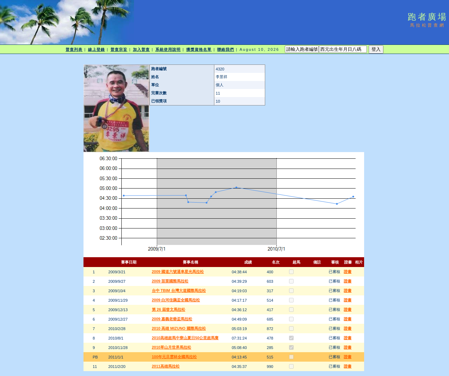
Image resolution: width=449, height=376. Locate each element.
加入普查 (141, 49)
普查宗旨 (118, 49)
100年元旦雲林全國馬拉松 (174, 357)
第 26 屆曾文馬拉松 (168, 309)
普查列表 (74, 49)
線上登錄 (96, 49)
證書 (347, 271)
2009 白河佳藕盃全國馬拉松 (176, 300)
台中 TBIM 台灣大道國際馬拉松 (179, 290)
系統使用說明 (168, 49)
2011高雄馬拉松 (166, 366)
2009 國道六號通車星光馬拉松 (178, 271)
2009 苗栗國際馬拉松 (170, 281)
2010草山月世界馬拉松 (171, 347)
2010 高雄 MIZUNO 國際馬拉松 (179, 328)
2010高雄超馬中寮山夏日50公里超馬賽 (185, 338)
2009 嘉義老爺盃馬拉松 (172, 319)
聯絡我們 (225, 49)
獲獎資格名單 (199, 49)
